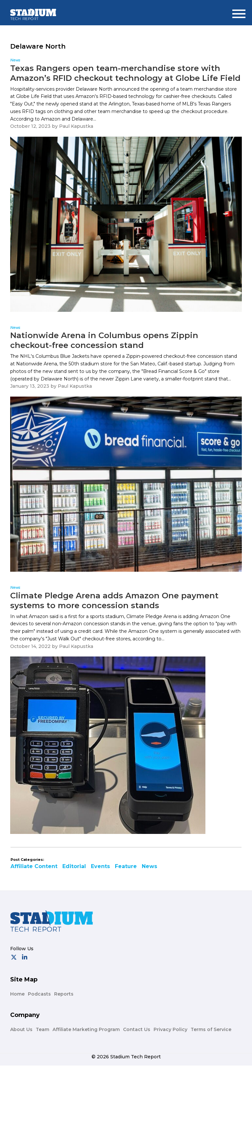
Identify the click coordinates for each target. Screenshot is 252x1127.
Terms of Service (211, 1029)
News (149, 866)
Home (17, 994)
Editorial (74, 866)
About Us (21, 1029)
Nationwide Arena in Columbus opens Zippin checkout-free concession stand (104, 340)
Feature (126, 866)
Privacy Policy (170, 1029)
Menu (240, 11)
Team (42, 1029)
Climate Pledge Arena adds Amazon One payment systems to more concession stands (114, 600)
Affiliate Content (33, 866)
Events (100, 866)
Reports (64, 994)
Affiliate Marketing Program (86, 1029)
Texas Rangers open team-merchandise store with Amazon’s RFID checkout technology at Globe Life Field (125, 73)
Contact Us (136, 1029)
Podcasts (39, 994)
